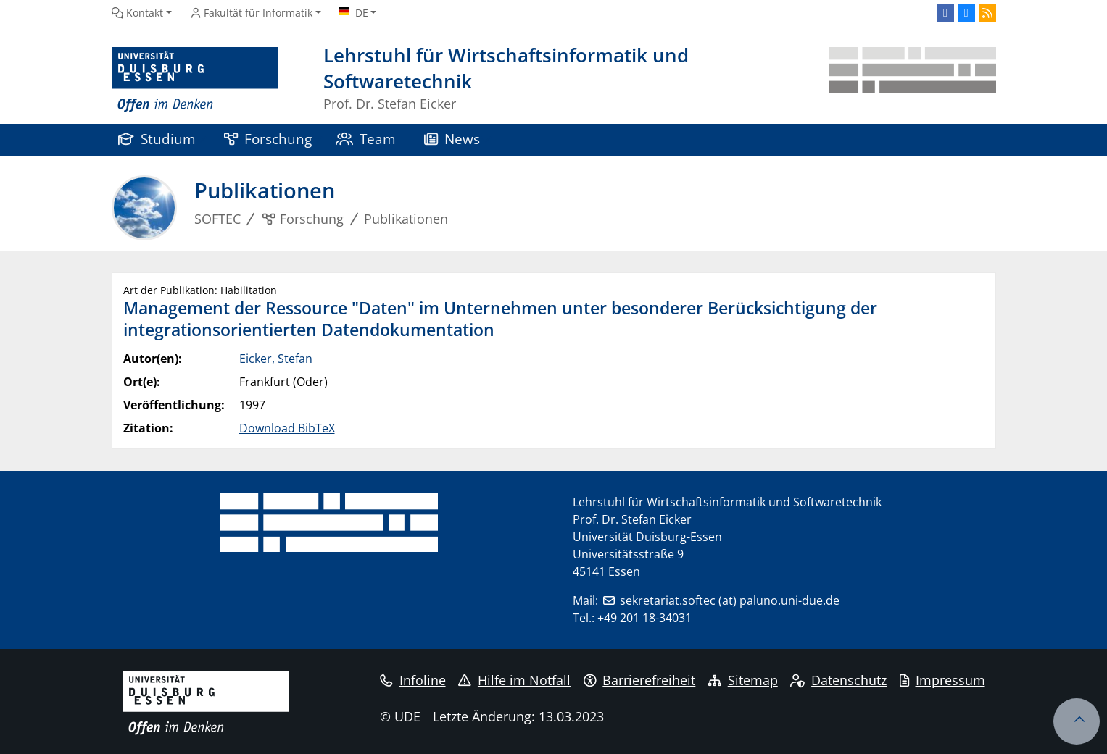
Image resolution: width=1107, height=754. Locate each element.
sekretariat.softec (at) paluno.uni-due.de (729, 600)
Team (366, 138)
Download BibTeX (287, 428)
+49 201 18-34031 (644, 618)
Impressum (942, 680)
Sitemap (743, 680)
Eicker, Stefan (275, 358)
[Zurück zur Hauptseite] (912, 80)
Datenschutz (838, 680)
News (452, 138)
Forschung (268, 138)
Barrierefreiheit (640, 680)
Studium (157, 138)
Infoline (413, 680)
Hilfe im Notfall (514, 680)
